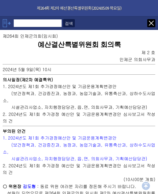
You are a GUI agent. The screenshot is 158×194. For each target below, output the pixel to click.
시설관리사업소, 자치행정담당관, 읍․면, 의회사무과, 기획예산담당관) (79, 158)
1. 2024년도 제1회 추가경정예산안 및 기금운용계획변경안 (60, 138)
